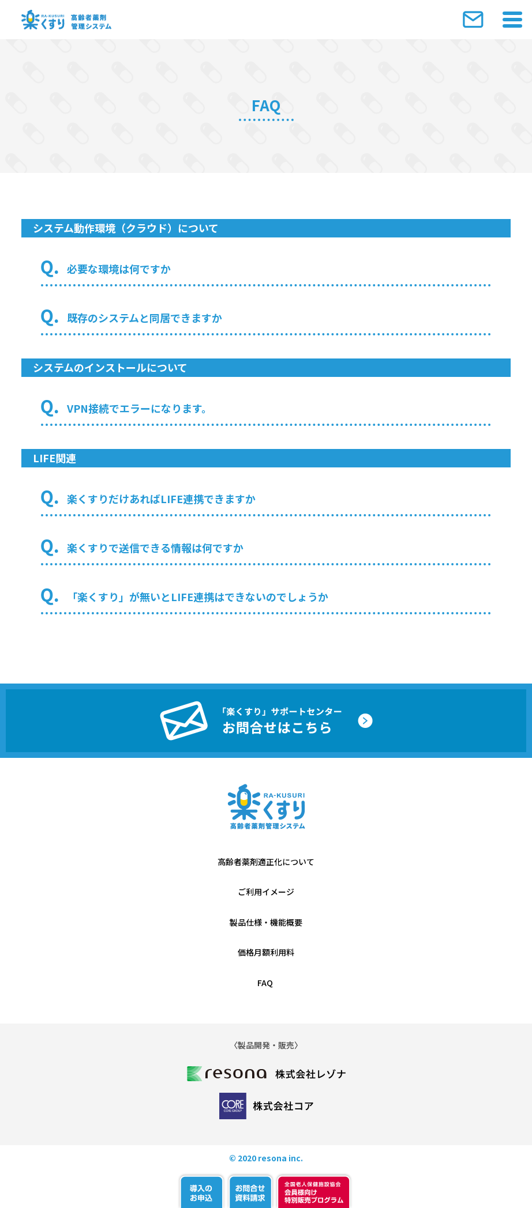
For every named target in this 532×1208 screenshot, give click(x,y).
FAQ (266, 982)
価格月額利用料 (266, 952)
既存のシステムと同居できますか (144, 317)
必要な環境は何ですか (119, 268)
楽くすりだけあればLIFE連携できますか (161, 498)
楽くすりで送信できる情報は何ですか (155, 547)
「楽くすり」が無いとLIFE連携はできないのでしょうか (197, 596)
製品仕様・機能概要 (266, 922)
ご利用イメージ (266, 891)
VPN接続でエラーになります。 (139, 408)
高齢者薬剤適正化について (266, 861)
